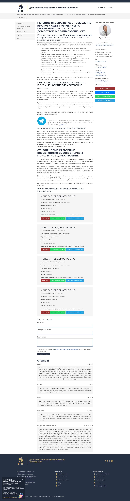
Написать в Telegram (105, 100)
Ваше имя (40, 322)
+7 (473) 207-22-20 (101, 477)
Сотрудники (20, 23)
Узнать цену (45, 218)
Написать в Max (104, 92)
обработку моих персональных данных (65, 349)
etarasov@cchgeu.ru (102, 81)
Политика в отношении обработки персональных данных (26, 483)
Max (59, 485)
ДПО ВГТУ (62, 125)
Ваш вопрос (41, 337)
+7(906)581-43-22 (100, 75)
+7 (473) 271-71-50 (100, 73)
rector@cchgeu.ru (101, 480)
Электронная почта (44, 330)
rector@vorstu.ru (101, 483)
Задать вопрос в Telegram (75, 218)
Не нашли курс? (21, 31)
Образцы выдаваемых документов (23, 27)
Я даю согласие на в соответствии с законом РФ (64, 350)
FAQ (17, 38)
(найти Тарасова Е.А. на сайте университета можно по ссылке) (105, 44)
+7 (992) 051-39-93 (101, 67)
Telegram (60, 483)
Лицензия (19, 35)
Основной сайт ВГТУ (106, 7)
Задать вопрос (105, 88)
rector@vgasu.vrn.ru (102, 485)
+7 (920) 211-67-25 (100, 61)
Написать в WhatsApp (104, 96)
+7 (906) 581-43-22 (62, 477)
